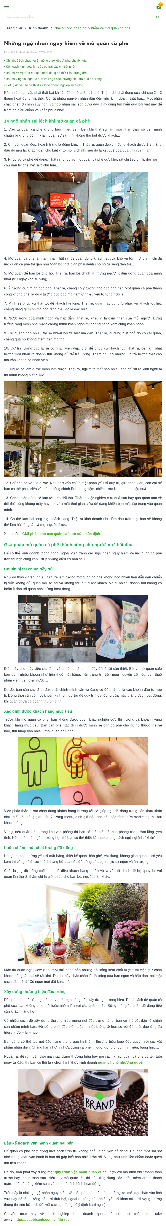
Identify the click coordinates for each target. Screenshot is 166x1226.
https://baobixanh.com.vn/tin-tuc (42, 1219)
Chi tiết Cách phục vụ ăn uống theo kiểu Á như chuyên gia (45, 60)
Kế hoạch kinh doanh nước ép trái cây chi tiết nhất (39, 66)
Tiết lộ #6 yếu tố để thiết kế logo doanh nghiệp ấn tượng (43, 85)
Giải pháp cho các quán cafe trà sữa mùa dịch (60, 534)
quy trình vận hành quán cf (78, 1172)
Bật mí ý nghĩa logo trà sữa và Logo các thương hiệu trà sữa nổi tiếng (53, 79)
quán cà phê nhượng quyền (121, 1062)
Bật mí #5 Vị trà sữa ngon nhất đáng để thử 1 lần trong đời (45, 73)
